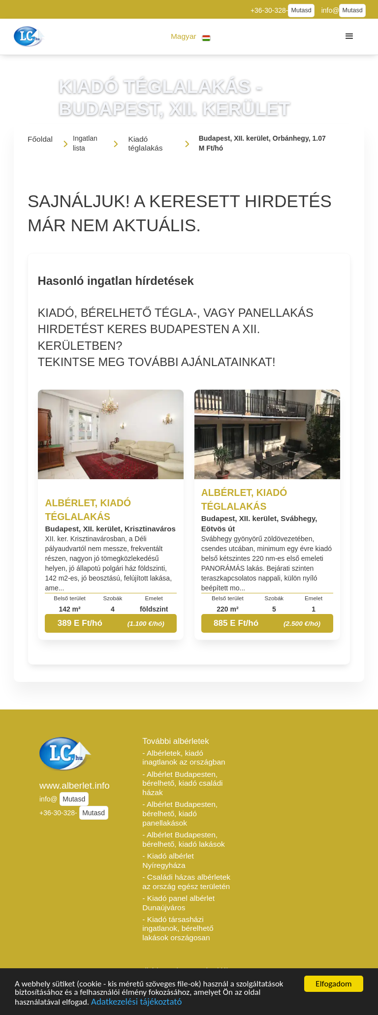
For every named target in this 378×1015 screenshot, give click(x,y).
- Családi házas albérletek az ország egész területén (186, 882)
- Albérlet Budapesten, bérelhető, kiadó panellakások (180, 813)
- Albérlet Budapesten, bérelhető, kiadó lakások (183, 839)
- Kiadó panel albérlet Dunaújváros (178, 903)
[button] (190, 37)
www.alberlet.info (74, 785)
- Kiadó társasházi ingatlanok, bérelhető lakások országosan (177, 928)
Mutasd (301, 10)
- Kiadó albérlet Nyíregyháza (167, 860)
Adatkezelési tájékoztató (136, 1002)
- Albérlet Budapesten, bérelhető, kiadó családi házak (182, 783)
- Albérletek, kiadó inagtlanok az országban (183, 758)
